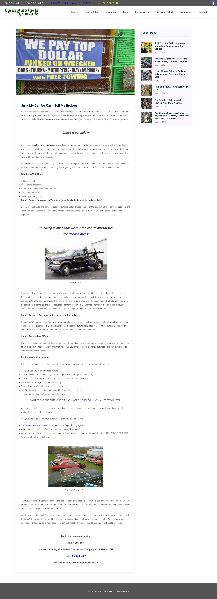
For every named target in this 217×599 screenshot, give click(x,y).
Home (74, 11)
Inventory (111, 11)
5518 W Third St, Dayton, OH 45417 (70, 2)
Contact (202, 11)
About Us (186, 11)
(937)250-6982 (35, 2)
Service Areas (142, 11)
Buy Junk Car (92, 11)
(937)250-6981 (13, 2)
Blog (125, 11)
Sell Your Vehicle (165, 11)
